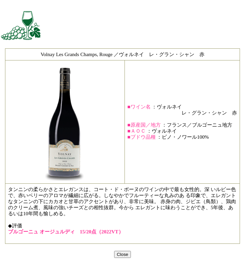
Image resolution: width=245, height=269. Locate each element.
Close (122, 254)
